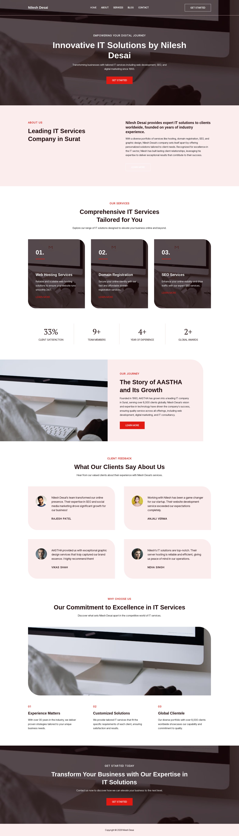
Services (118, 7)
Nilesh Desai (38, 7)
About (105, 7)
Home (93, 7)
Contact (143, 7)
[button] (198, 7)
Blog (131, 7)
